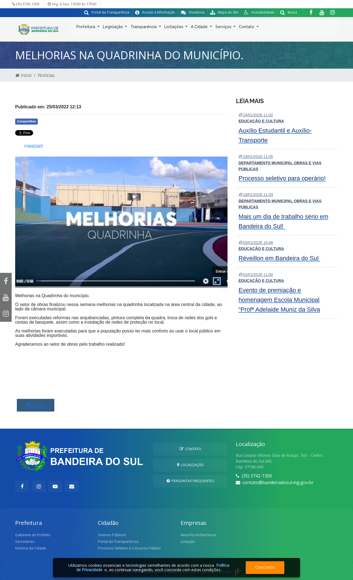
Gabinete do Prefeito (32, 534)
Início (23, 75)
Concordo (265, 567)
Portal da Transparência (118, 541)
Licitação (188, 541)
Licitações (174, 28)
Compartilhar (26, 121)
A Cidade (200, 28)
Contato (247, 28)
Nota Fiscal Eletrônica (198, 534)
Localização (190, 464)
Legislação (113, 28)
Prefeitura (86, 28)
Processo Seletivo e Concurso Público (129, 548)
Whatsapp (33, 145)
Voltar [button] (35, 405)
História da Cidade (30, 548)
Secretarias (24, 541)
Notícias (46, 75)
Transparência (144, 28)
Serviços (223, 28)
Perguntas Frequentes (190, 480)
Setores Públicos (112, 534)
